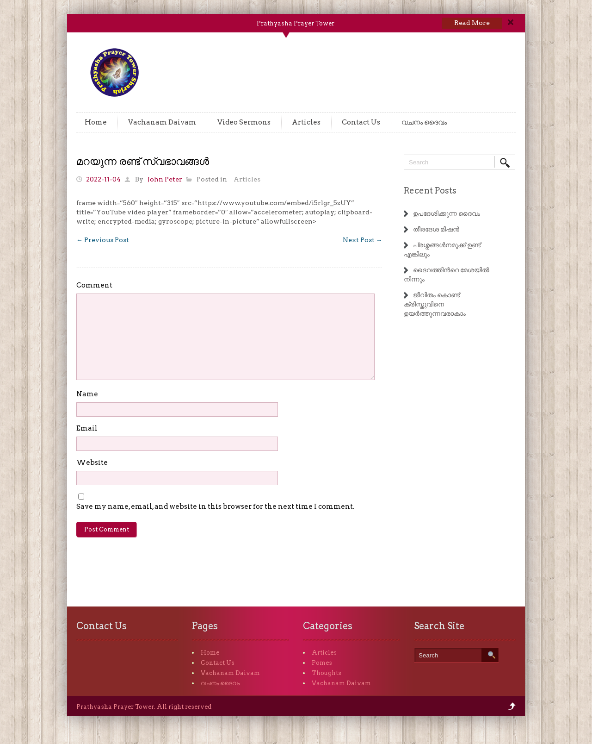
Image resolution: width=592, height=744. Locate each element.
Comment (94, 285)
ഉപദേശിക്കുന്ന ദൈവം (446, 213)
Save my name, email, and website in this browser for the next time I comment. (215, 506)
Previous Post (102, 240)
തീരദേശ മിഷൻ (436, 229)
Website (92, 462)
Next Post (362, 240)
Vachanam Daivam (162, 122)
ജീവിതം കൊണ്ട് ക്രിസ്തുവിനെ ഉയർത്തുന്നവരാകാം (435, 304)
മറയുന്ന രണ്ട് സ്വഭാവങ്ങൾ (142, 161)
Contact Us (361, 122)
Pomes (322, 662)
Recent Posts (430, 190)
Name (87, 394)
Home (96, 122)
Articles (306, 122)
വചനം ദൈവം (424, 122)
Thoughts (326, 672)
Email (87, 428)
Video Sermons (244, 122)
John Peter (165, 179)
